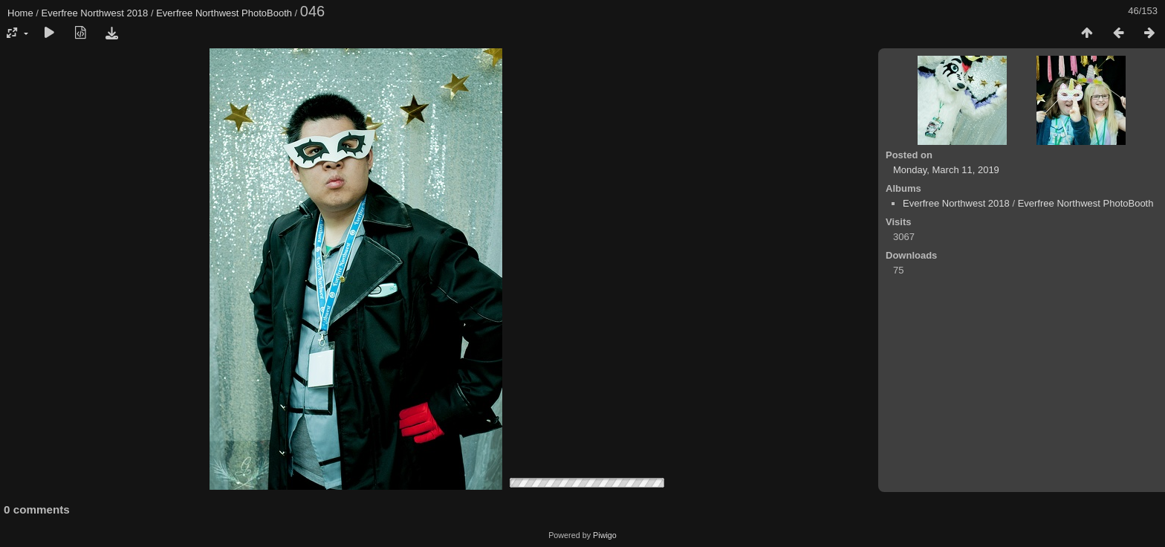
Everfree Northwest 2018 (95, 13)
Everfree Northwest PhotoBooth (224, 13)
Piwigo (605, 535)
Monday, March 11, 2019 (946, 169)
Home (20, 13)
